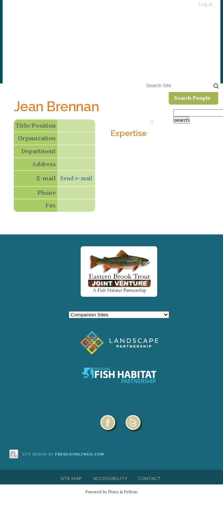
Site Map (71, 478)
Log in (205, 4)
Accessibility (110, 478)
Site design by (63, 454)
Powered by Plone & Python (111, 491)
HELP (119, 438)
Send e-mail (76, 178)
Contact (150, 478)
